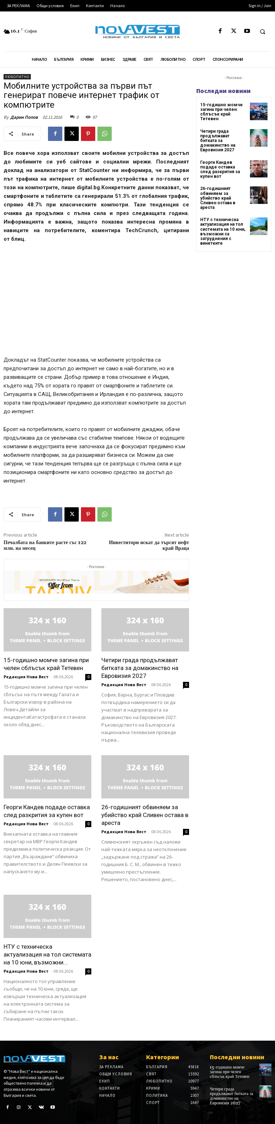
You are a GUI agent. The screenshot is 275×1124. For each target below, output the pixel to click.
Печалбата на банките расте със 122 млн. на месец (45, 545)
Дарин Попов (24, 117)
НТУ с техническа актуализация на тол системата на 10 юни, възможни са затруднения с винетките (222, 231)
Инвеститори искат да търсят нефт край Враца (149, 545)
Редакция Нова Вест (26, 676)
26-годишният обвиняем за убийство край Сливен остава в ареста (144, 814)
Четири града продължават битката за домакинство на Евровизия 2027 (139, 667)
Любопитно (17, 76)
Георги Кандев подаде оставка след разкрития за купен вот (220, 169)
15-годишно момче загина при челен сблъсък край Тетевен (221, 112)
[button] (262, 31)
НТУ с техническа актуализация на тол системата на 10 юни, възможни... (47, 954)
